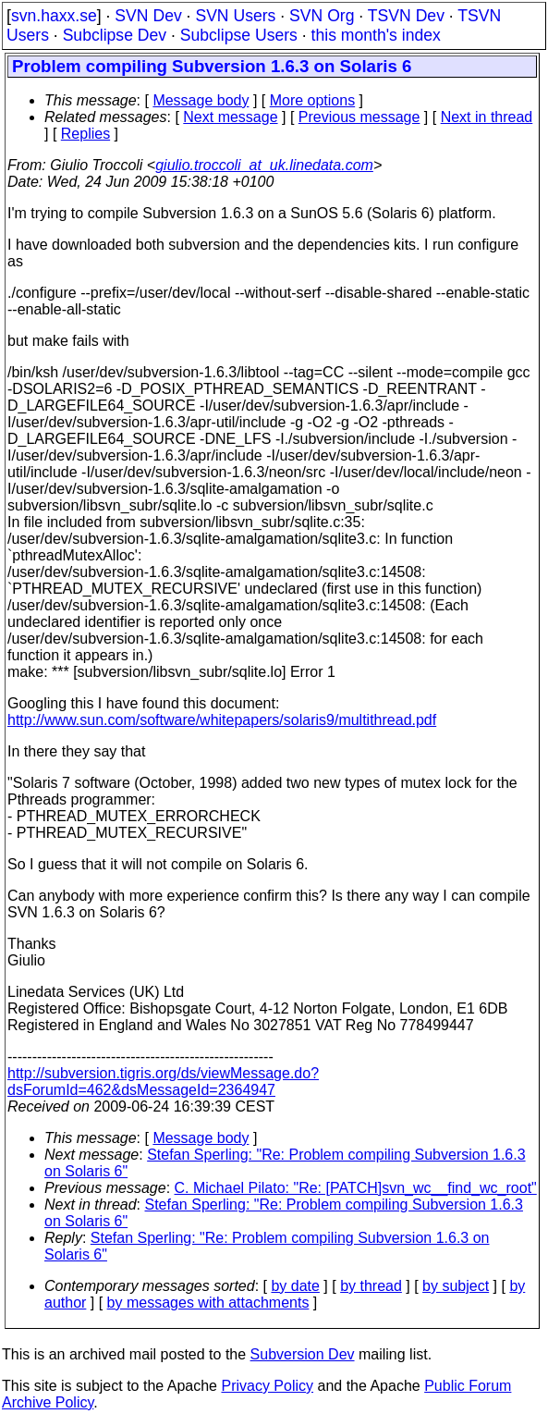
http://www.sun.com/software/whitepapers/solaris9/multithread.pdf (221, 720)
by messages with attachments (208, 1302)
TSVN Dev (406, 15)
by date (295, 1286)
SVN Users (235, 15)
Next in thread (487, 117)
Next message (230, 117)
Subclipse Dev (114, 35)
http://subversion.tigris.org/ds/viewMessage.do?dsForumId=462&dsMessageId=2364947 (163, 1081)
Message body (200, 100)
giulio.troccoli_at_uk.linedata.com (264, 165)
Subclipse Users (239, 35)
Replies (85, 133)
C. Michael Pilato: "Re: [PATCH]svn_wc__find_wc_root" (356, 1188)
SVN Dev (148, 15)
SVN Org (321, 15)
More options (313, 100)
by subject (455, 1286)
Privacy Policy (267, 1386)
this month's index (376, 35)
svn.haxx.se (54, 15)
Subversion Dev (302, 1354)
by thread (371, 1286)
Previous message (359, 117)
